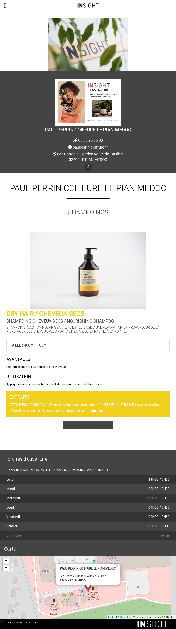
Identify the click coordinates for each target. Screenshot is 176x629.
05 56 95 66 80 (90, 140)
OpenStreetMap (129, 617)
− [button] (5, 568)
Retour (88, 425)
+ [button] (5, 561)
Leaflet (112, 617)
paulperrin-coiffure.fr (90, 147)
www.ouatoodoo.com (26, 622)
